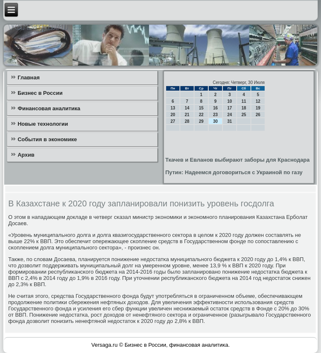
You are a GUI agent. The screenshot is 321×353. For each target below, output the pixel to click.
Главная (29, 77)
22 (201, 114)
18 (243, 108)
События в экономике (47, 139)
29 (201, 121)
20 (172, 114)
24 (229, 114)
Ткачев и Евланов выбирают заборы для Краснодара (237, 160)
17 (229, 108)
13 (172, 108)
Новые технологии (43, 124)
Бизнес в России (40, 93)
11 (243, 101)
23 (215, 114)
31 (229, 121)
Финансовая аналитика (49, 108)
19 (257, 108)
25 (243, 114)
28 (187, 121)
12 (257, 101)
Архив (26, 155)
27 (172, 121)
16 (215, 108)
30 (215, 121)
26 (257, 114)
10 (229, 101)
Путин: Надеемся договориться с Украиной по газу (234, 172)
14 (187, 108)
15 (201, 108)
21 (187, 114)
